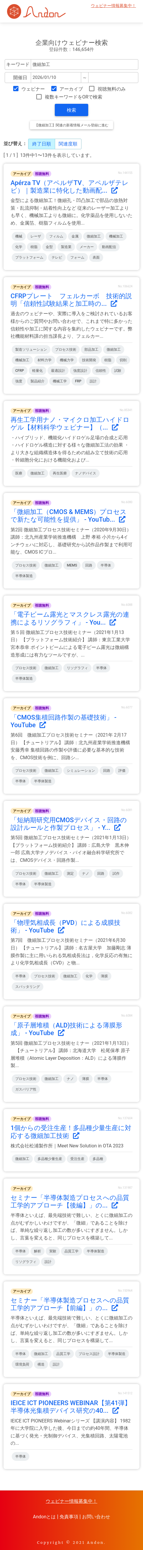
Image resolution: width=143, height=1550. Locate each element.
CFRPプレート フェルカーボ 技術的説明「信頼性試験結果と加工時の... (71, 299)
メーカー (87, 247)
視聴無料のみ (112, 89)
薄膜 (104, 976)
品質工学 (71, 1251)
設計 (93, 381)
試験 (117, 371)
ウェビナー (33, 89)
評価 (121, 771)
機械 (18, 236)
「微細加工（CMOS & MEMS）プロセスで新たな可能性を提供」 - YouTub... (69, 515)
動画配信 (109, 247)
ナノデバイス (85, 473)
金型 (49, 247)
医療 (18, 473)
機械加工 (116, 236)
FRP (78, 381)
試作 (116, 873)
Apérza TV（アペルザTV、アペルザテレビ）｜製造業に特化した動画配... (70, 186)
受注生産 (77, 1159)
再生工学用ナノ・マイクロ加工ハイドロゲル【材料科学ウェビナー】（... (70, 423)
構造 (41, 1364)
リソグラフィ (77, 668)
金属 (75, 236)
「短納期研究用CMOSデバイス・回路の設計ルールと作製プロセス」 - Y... (69, 823)
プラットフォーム (29, 257)
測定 (70, 873)
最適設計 (58, 371)
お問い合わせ (96, 1517)
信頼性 (101, 371)
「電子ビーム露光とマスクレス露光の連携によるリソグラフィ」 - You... (70, 618)
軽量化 (37, 371)
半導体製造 (24, 576)
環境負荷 (22, 1364)
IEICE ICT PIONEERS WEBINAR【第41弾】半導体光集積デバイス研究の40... (71, 1406)
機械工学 (60, 381)
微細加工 (94, 236)
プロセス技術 (65, 349)
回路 (88, 565)
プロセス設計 (89, 1354)
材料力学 (45, 360)
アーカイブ (71, 89)
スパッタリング (27, 987)
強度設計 (80, 371)
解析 (37, 1251)
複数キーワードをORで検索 (74, 97)
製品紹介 (37, 381)
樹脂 (34, 247)
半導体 (106, 565)
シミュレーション (81, 771)
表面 (96, 257)
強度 (18, 381)
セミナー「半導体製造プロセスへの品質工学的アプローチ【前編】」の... (70, 1304)
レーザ (35, 236)
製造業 (66, 247)
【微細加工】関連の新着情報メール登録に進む (71, 125)
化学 (18, 247)
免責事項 (68, 1517)
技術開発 (89, 360)
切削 (123, 360)
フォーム (77, 257)
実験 (52, 1251)
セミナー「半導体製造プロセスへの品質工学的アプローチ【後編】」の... (70, 1201)
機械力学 (67, 360)
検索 (71, 110)
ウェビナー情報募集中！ (113, 5)
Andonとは (44, 1517)
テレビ (57, 257)
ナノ (85, 873)
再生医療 (60, 473)
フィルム (56, 236)
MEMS (72, 565)
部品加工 (91, 349)
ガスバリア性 (25, 1089)
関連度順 (68, 144)
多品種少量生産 (50, 1159)
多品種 (98, 1159)
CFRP (19, 371)
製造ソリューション (31, 349)
